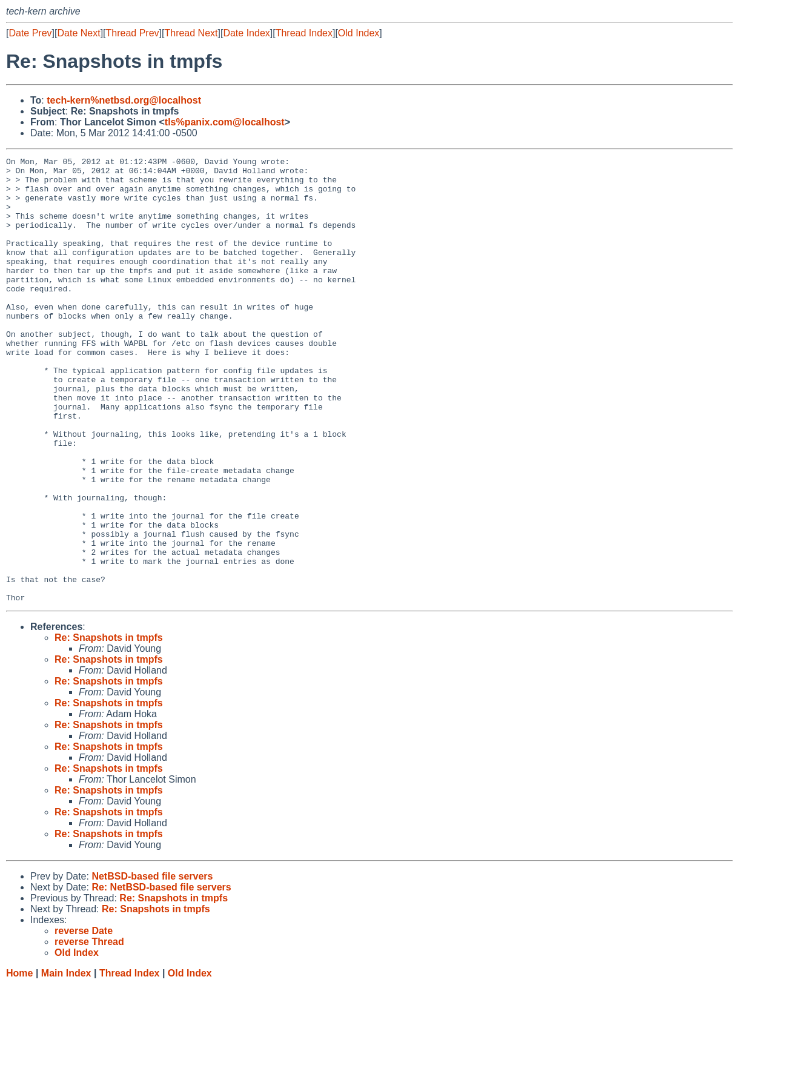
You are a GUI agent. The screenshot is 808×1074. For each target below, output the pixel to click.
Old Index (358, 33)
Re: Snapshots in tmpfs (109, 726)
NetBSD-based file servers (152, 965)
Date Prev (29, 33)
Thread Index (304, 33)
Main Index (66, 1062)
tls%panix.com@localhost (225, 122)
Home (19, 1062)
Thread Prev (132, 33)
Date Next (78, 33)
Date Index (246, 33)
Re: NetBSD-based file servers (161, 976)
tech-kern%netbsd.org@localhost (124, 100)
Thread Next (190, 33)
